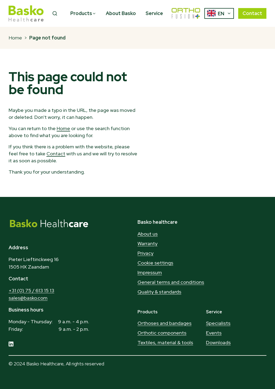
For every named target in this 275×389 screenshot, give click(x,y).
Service (154, 13)
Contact (252, 13)
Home (15, 38)
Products (83, 13)
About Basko (121, 13)
